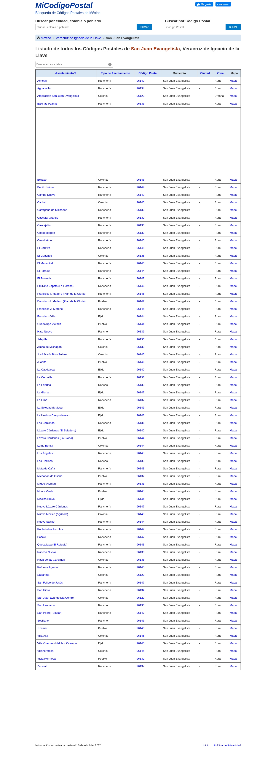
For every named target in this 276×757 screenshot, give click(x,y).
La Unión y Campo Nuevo (53, 415)
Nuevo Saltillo (46, 521)
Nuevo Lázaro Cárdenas (52, 506)
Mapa (233, 80)
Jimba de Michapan (49, 346)
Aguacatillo (44, 88)
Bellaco (42, 179)
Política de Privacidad (227, 745)
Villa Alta (42, 635)
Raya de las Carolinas (51, 559)
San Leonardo (46, 605)
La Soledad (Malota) (50, 407)
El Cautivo (43, 248)
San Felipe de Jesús (50, 582)
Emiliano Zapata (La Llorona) (55, 286)
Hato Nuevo (44, 331)
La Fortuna (44, 384)
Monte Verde (45, 491)
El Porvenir (44, 278)
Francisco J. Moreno (50, 308)
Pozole (41, 537)
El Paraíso (43, 270)
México (44, 38)
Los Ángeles (45, 453)
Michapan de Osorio (49, 476)
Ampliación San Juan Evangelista (58, 95)
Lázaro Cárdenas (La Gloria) (55, 438)
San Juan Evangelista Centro (55, 597)
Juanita (41, 362)
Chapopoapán (46, 232)
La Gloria (43, 392)
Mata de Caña (46, 468)
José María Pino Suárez (52, 354)
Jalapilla (42, 339)
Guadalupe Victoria (49, 324)
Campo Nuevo (46, 194)
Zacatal (42, 666)
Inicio (206, 745)
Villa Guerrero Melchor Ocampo (57, 643)
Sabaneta (43, 574)
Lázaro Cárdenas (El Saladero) (56, 430)
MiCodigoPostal (64, 5)
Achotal (42, 80)
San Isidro (43, 590)
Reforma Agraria (47, 567)
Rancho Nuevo (46, 552)
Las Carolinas (46, 423)
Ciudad (205, 73)
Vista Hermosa (46, 658)
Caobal (41, 202)
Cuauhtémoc (45, 240)
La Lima (42, 400)
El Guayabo (44, 255)
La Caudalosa (46, 369)
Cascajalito (44, 225)
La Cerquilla (44, 377)
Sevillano (43, 620)
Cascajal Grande (47, 217)
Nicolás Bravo (46, 499)
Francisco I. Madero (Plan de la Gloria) (61, 293)
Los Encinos (45, 461)
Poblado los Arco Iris (50, 529)
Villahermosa (45, 650)
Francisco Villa (46, 316)
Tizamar (42, 628)
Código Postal (148, 73)
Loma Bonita (45, 445)
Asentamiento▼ (66, 73)
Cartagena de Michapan (52, 210)
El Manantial (45, 263)
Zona (220, 73)
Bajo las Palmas (47, 103)
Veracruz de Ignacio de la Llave (78, 38)
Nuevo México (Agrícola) (52, 514)
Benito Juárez (46, 187)
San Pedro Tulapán (49, 612)
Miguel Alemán (46, 483)
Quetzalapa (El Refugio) (52, 544)
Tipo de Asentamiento (115, 73)
